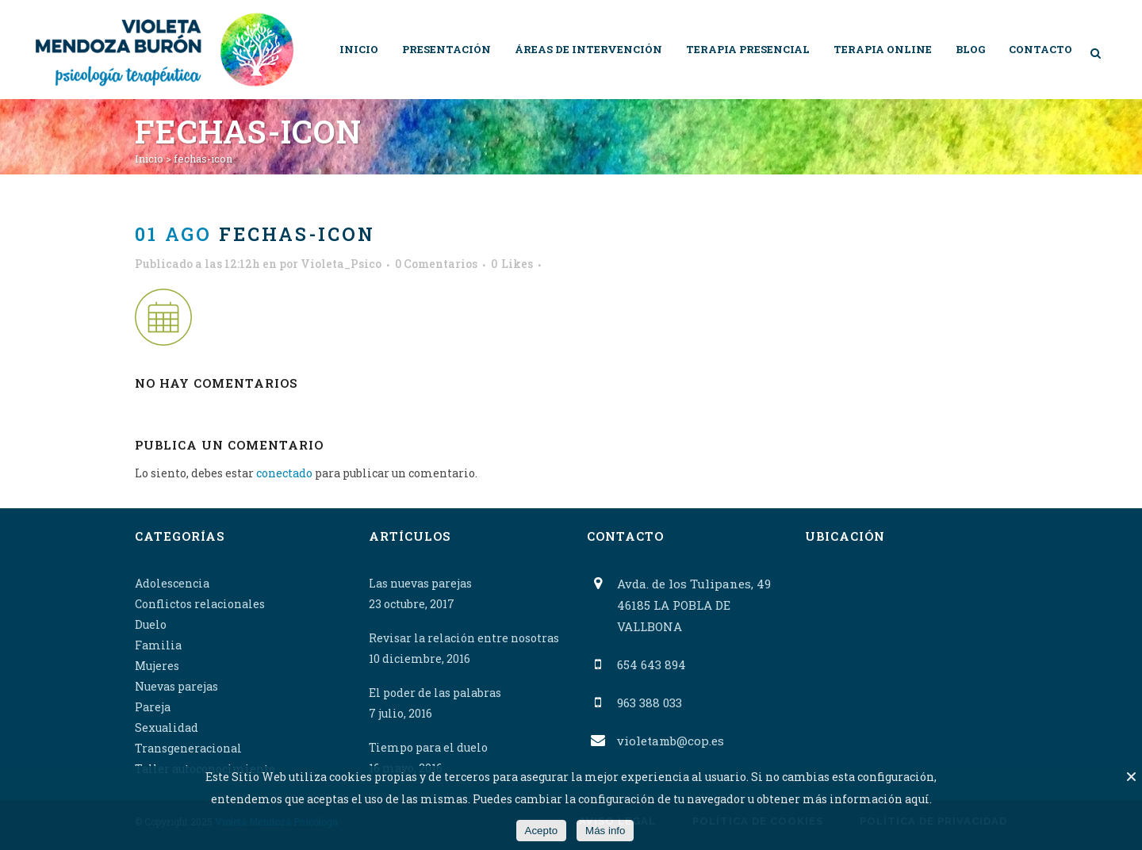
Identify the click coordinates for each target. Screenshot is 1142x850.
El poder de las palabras (435, 692)
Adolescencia (172, 583)
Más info (605, 831)
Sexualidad (166, 727)
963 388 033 (649, 702)
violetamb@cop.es (670, 741)
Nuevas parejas (176, 686)
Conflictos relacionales (200, 603)
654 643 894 (651, 664)
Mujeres (157, 665)
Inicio (149, 158)
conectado (284, 473)
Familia (158, 645)
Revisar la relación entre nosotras (464, 637)
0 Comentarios (436, 263)
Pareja (153, 706)
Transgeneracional (188, 748)
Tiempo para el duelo (428, 747)
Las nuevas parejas (420, 583)
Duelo (151, 624)
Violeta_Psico (341, 263)
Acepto (541, 831)
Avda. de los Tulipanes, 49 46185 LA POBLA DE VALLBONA (694, 605)
